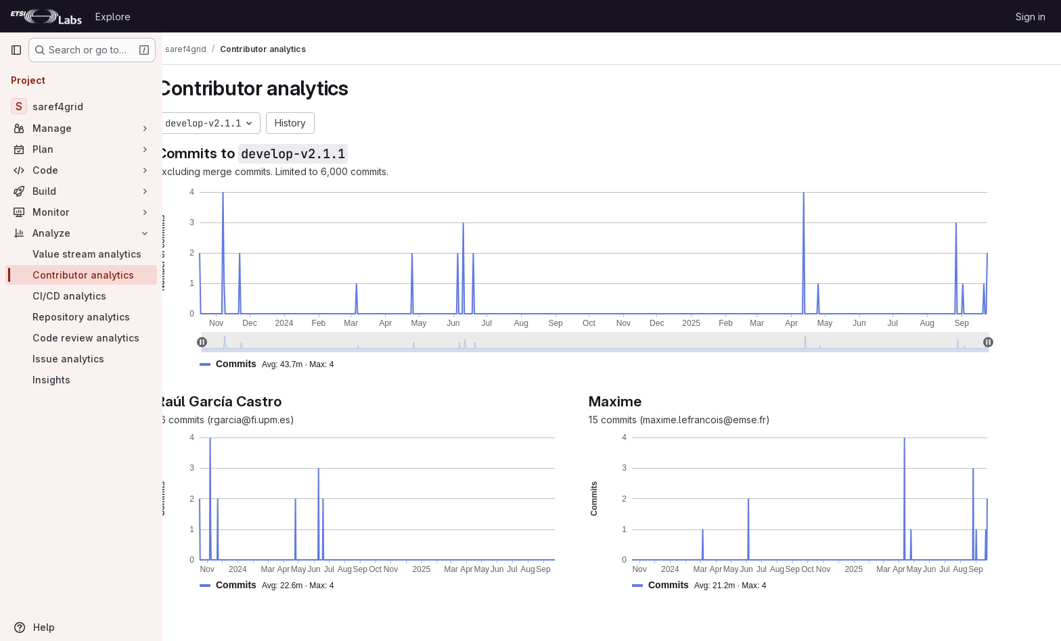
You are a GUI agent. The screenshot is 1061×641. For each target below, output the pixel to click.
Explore (113, 16)
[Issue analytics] (81, 359)
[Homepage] (46, 16)
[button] (305, 364)
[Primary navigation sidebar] (16, 50)
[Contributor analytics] (81, 275)
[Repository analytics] (81, 317)
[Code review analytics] (81, 338)
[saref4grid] (81, 106)
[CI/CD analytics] (81, 296)
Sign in (1030, 16)
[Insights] (81, 379)
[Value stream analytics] (81, 254)
